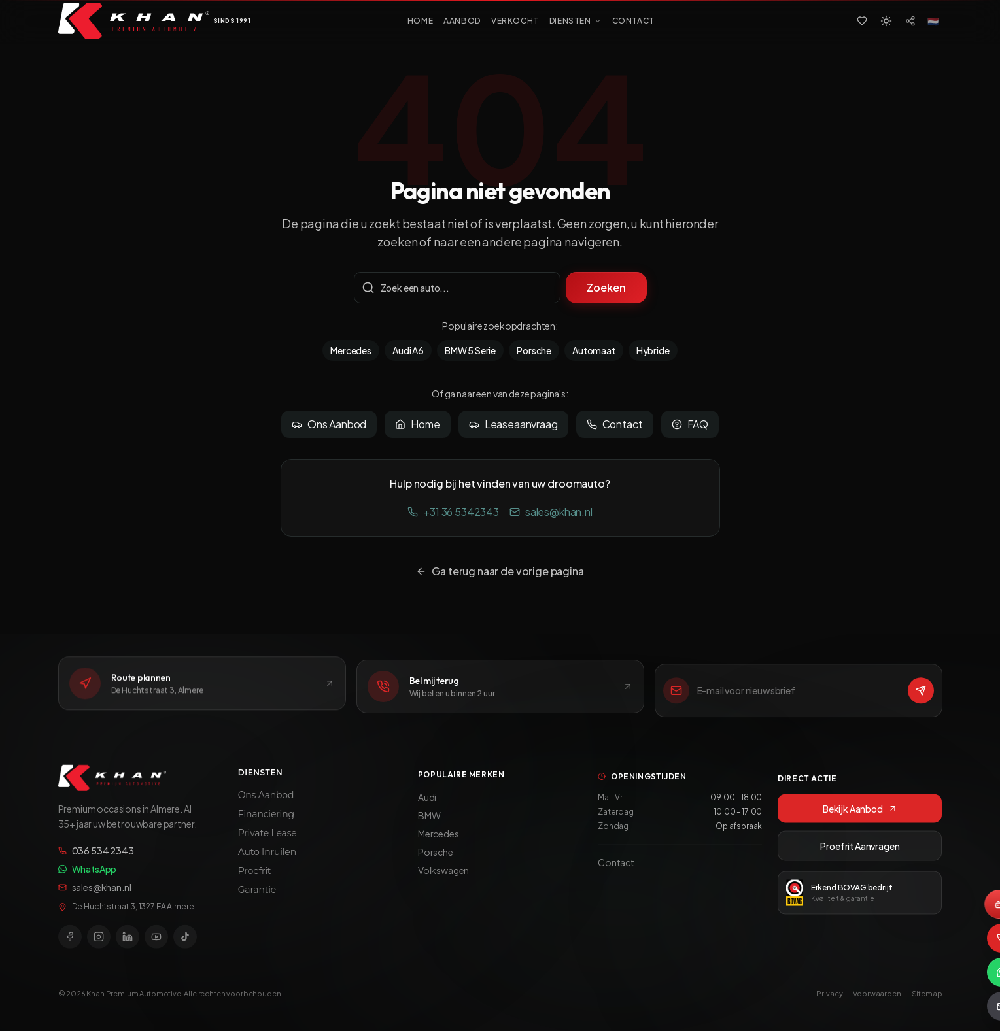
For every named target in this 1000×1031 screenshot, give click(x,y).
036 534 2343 (96, 858)
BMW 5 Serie (470, 350)
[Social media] (910, 21)
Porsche (534, 350)
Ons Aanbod (329, 424)
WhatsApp (87, 877)
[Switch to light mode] (886, 21)
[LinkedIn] (127, 944)
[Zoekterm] (457, 287)
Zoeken (606, 287)
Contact (615, 424)
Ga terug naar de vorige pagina (499, 571)
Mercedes (350, 350)
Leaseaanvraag (513, 424)
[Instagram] (99, 944)
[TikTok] (185, 944)
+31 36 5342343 (453, 511)
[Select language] (932, 20)
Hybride (653, 350)
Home (417, 424)
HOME (420, 20)
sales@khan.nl (551, 511)
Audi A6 (408, 350)
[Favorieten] (862, 21)
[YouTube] (156, 944)
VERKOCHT (515, 20)
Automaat (593, 350)
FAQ (690, 424)
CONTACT (633, 20)
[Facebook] (70, 944)
